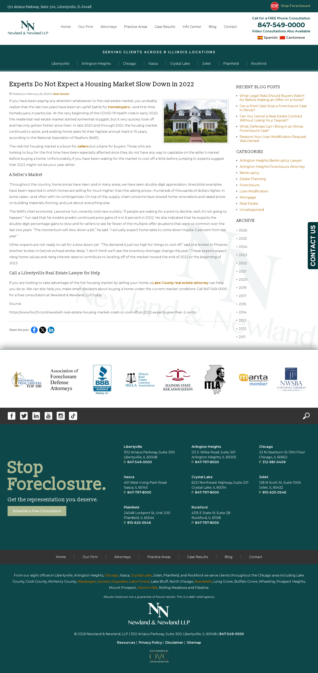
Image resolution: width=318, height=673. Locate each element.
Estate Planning (253, 179)
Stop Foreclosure (290, 6)
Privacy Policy (150, 643)
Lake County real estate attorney (180, 283)
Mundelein (203, 581)
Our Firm (85, 27)
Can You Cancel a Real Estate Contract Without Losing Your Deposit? (271, 118)
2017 (241, 296)
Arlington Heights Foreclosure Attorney (272, 167)
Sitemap (194, 643)
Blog (213, 27)
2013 (241, 320)
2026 (241, 230)
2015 (241, 304)
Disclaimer (174, 643)
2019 (241, 288)
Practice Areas (135, 27)
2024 (241, 247)
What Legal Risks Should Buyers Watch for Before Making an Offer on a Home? (272, 98)
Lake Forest (139, 581)
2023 (241, 255)
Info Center (192, 27)
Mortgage (248, 197)
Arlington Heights (206, 447)
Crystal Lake (202, 477)
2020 (241, 280)
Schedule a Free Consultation (37, 511)
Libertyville (133, 447)
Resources (126, 643)
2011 (241, 337)
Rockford (199, 507)
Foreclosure (249, 185)
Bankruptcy (249, 173)
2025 (241, 239)
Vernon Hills (148, 588)
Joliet (263, 477)
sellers (83, 146)
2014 (241, 312)
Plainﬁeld (131, 507)
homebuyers (118, 107)
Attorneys (108, 27)
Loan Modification (254, 191)
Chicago (266, 447)
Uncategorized (252, 210)
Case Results (164, 27)
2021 (241, 271)
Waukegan (87, 581)
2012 (241, 329)
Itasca (129, 477)
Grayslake (119, 581)
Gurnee (103, 581)
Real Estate (61, 93)
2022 (241, 263)
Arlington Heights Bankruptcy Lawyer (271, 160)
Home (66, 27)
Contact (230, 27)
